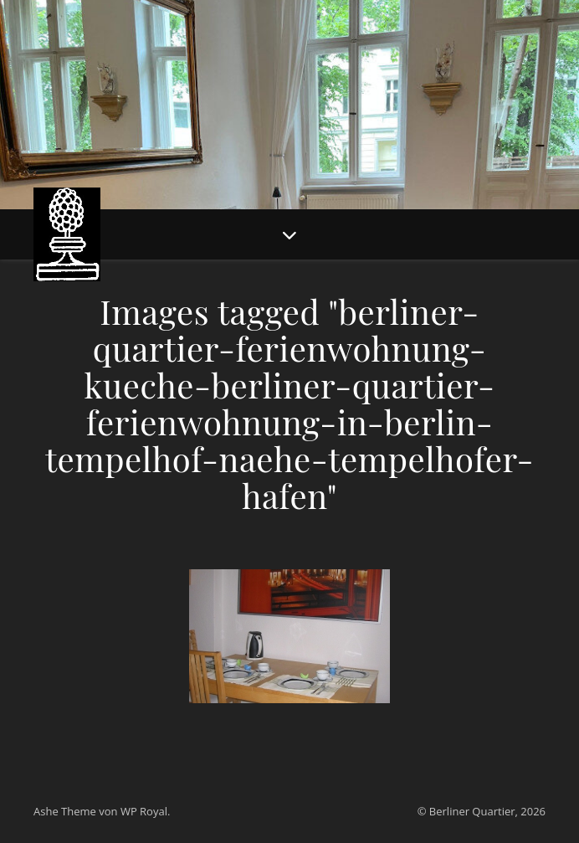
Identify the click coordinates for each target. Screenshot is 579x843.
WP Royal (143, 811)
